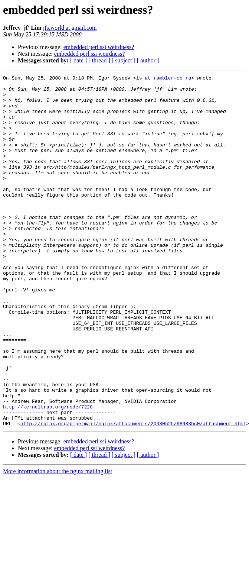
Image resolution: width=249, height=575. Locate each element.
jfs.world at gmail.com (70, 28)
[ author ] (148, 60)
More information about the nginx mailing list (57, 541)
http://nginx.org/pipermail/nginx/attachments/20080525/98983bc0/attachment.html (133, 493)
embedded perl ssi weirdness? (98, 47)
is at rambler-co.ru (163, 78)
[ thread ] (99, 60)
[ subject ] (123, 60)
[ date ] (78, 60)
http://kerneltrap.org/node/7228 (48, 473)
